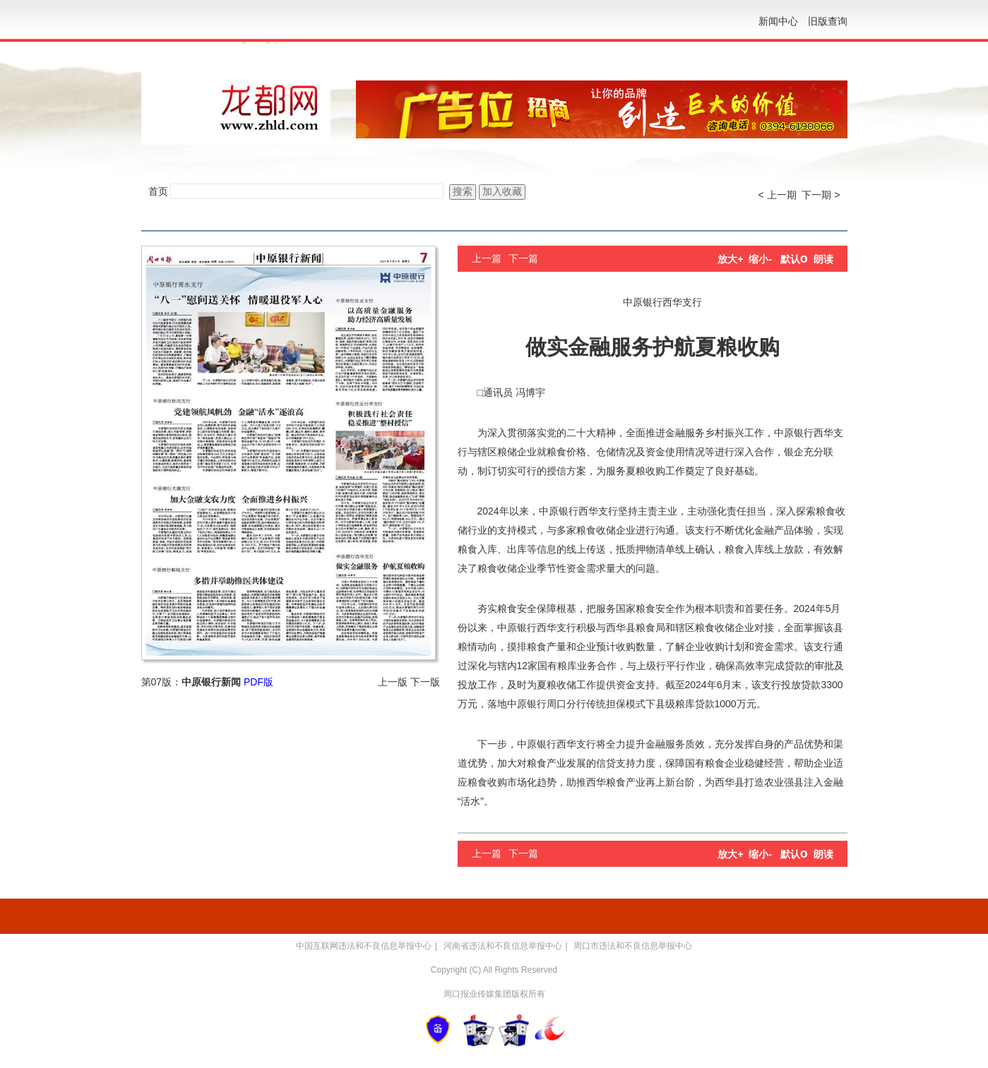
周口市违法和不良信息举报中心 (632, 946)
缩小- (760, 259)
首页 (158, 191)
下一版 (425, 682)
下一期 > (821, 194)
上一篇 (486, 258)
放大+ (730, 259)
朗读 (823, 259)
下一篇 (523, 258)
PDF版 (258, 682)
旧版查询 (827, 21)
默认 (794, 259)
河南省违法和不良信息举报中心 (503, 946)
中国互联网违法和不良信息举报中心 (363, 946)
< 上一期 (777, 194)
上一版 (392, 682)
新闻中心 (778, 21)
